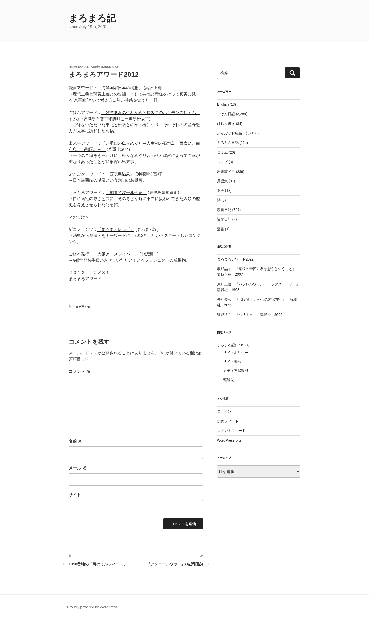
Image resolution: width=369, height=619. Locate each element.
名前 (75, 441)
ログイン (224, 411)
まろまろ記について (233, 345)
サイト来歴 (232, 362)
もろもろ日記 (228, 143)
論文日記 (224, 219)
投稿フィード (228, 421)
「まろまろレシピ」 (115, 229)
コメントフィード (231, 430)
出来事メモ (83, 306)
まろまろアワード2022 (235, 259)
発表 (220, 190)
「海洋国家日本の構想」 (119, 88)
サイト (75, 495)
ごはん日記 (226, 114)
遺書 (220, 229)
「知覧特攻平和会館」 (126, 192)
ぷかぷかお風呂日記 (233, 133)
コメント (79, 371)
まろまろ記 (92, 18)
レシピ (222, 162)
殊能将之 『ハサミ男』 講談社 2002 (249, 315)
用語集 (222, 181)
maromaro (109, 66)
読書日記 (224, 210)
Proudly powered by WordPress (92, 607)
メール (77, 468)
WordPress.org (229, 440)
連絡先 (228, 380)
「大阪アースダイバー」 (115, 254)
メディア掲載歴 (235, 370)
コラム (222, 152)
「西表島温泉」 (120, 174)
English (223, 104)
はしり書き (226, 124)
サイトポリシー (235, 353)
